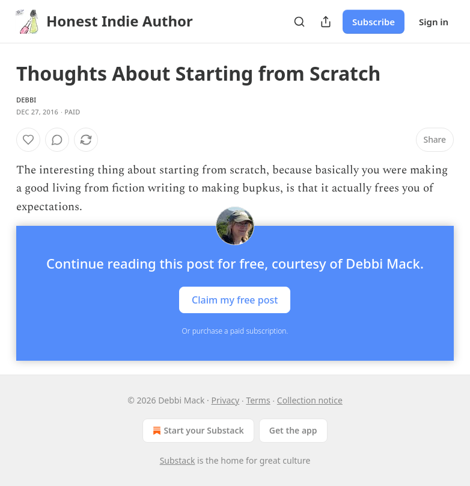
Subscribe (373, 22)
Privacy (226, 400)
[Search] (299, 22)
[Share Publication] (326, 22)
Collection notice (310, 400)
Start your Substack (196, 430)
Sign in (433, 22)
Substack (177, 460)
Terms (258, 400)
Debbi (26, 99)
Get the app (293, 430)
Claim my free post (235, 300)
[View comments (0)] (57, 140)
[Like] (28, 140)
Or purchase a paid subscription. (235, 331)
